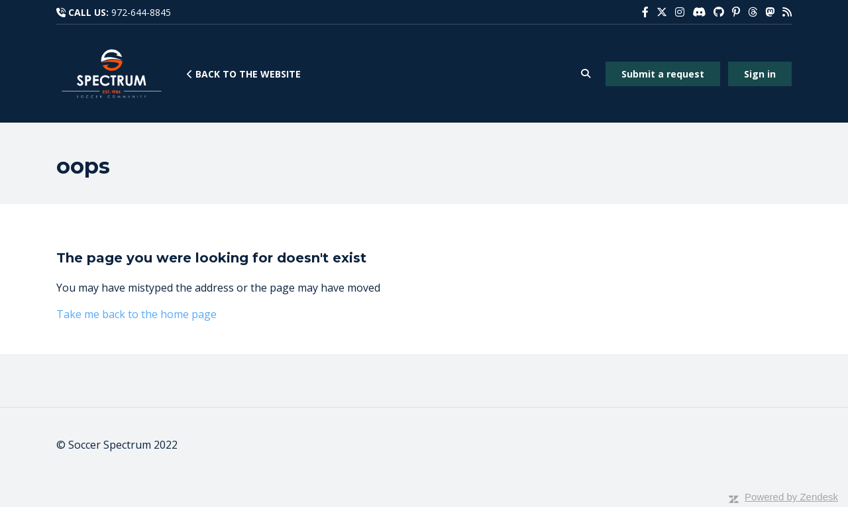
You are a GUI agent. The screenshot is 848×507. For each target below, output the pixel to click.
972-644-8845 (141, 12)
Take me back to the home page (136, 314)
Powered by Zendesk (791, 496)
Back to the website (244, 74)
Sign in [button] (760, 74)
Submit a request (662, 74)
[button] (585, 74)
